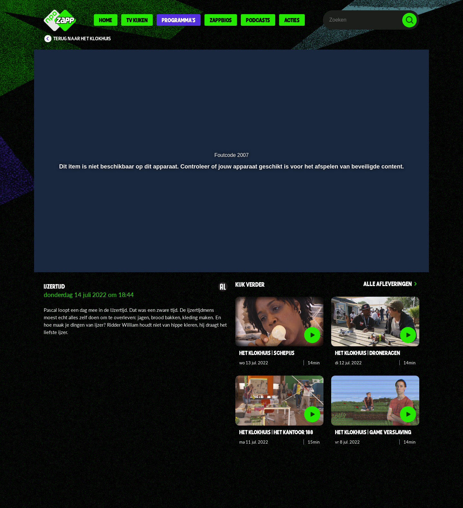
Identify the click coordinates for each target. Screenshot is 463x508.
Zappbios (221, 20)
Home (105, 20)
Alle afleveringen (387, 283)
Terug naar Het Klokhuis (82, 39)
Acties (292, 20)
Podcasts (258, 20)
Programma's (178, 20)
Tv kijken (137, 20)
